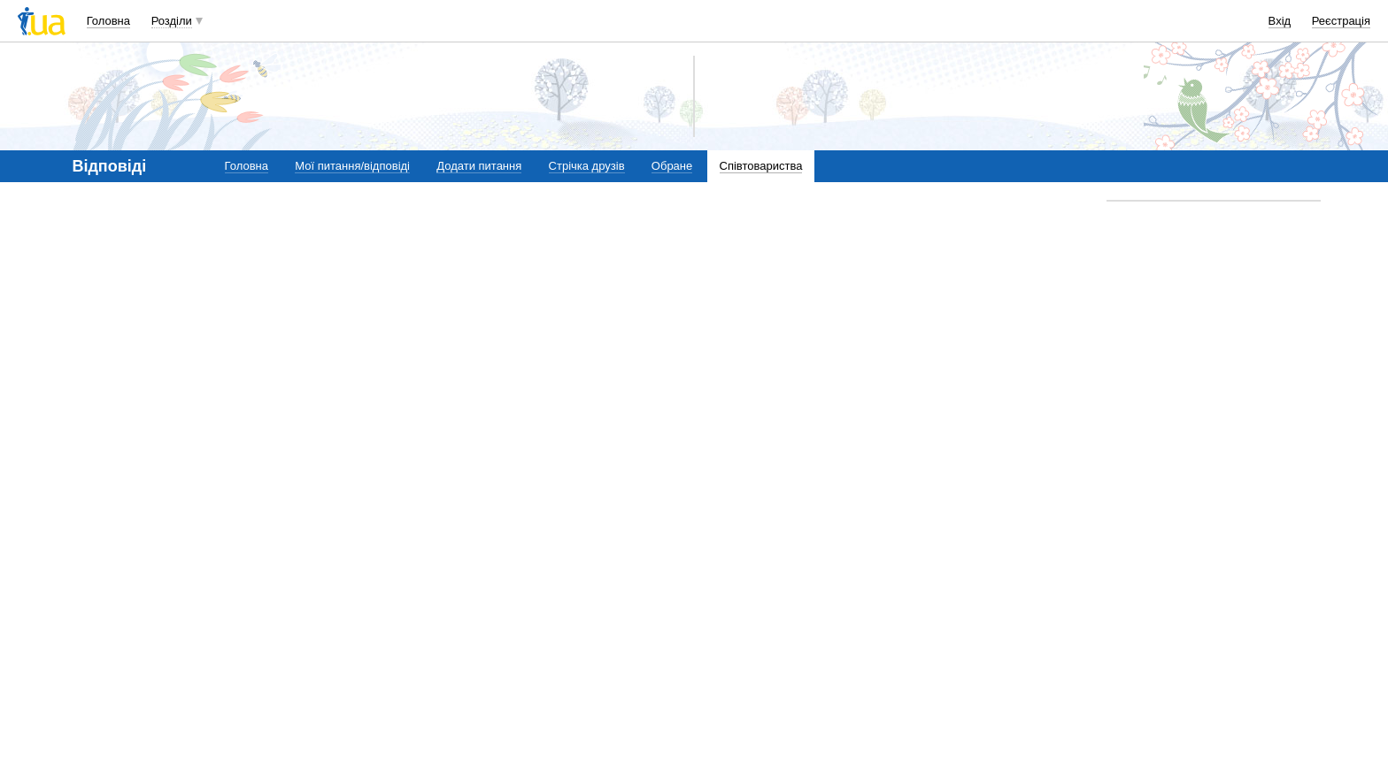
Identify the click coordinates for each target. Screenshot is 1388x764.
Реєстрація (1341, 20)
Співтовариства (761, 165)
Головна (108, 20)
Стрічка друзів (587, 165)
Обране (672, 165)
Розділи (171, 20)
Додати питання (478, 165)
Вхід (1280, 20)
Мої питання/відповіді (352, 165)
